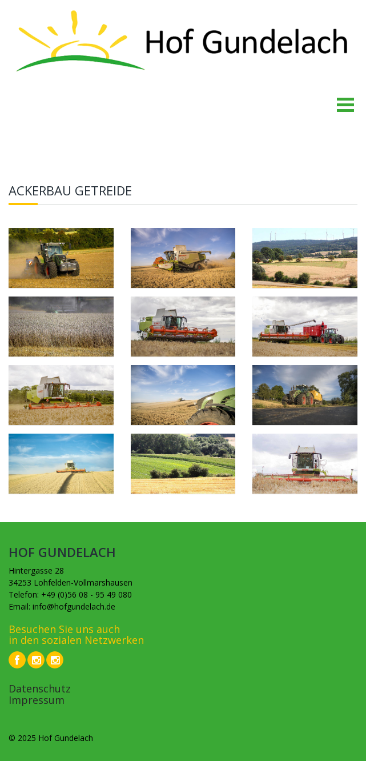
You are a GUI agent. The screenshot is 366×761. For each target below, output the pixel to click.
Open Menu (344, 104)
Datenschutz (40, 688)
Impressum (37, 700)
